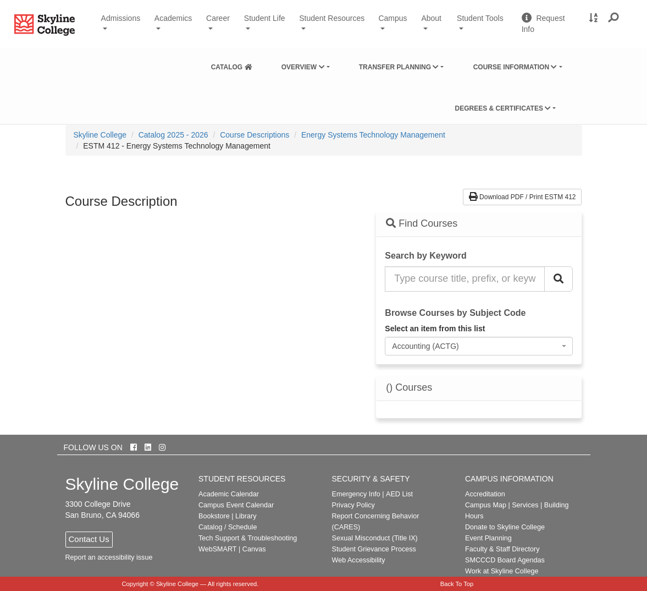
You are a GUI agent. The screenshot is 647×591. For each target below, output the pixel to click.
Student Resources (331, 18)
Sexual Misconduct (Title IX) (375, 538)
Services (525, 505)
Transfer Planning (399, 67)
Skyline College (100, 134)
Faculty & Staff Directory (502, 549)
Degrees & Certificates (503, 108)
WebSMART (217, 549)
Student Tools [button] (485, 22)
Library (246, 516)
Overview (303, 67)
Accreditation (485, 494)
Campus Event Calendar (236, 505)
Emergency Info (356, 494)
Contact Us (89, 539)
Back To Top (457, 584)
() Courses (409, 387)
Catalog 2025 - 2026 (173, 134)
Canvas (254, 549)
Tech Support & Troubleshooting (247, 538)
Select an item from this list (435, 328)
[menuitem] (232, 65)
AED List (399, 494)
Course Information (515, 67)
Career (218, 18)
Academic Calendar (228, 494)
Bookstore (214, 516)
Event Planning (488, 538)
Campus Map (485, 505)
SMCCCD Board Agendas (505, 560)
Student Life (264, 18)
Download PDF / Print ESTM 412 (522, 197)
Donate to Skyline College (505, 527)
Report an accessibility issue (109, 557)
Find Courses (421, 223)
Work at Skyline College (501, 571)
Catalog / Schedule (227, 527)
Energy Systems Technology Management (373, 134)
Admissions (121, 18)
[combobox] (479, 346)
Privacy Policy (353, 505)
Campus (392, 18)
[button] (613, 18)
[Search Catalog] (558, 279)
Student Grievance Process (374, 549)
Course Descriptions (254, 134)
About (431, 18)
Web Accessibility (358, 560)
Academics (173, 18)
